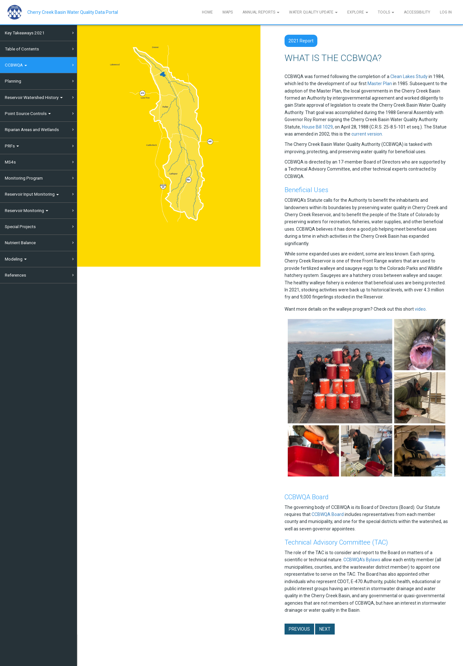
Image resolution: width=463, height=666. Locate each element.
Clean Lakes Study (409, 76)
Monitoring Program (24, 178)
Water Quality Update (313, 12)
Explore (357, 12)
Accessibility (417, 12)
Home (207, 12)
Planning (13, 81)
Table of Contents (22, 48)
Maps (227, 12)
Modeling (16, 259)
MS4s (10, 161)
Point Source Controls (28, 113)
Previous (299, 629)
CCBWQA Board (328, 514)
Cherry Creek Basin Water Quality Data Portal (72, 12)
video (420, 309)
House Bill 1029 (317, 126)
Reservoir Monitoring (26, 210)
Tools (386, 12)
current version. (367, 134)
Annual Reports (260, 12)
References (15, 275)
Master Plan (380, 83)
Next (325, 629)
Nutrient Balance (20, 242)
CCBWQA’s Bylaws (361, 559)
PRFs (12, 145)
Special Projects (20, 226)
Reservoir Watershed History (34, 97)
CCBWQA (16, 64)
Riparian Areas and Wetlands (32, 129)
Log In (446, 12)
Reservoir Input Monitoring (32, 194)
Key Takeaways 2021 (25, 32)
